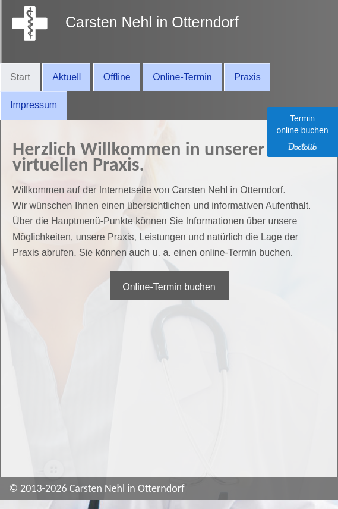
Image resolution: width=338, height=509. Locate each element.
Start (20, 77)
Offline (117, 77)
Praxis (247, 77)
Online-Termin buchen (169, 287)
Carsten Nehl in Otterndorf (152, 22)
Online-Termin (182, 77)
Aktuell (66, 77)
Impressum (33, 105)
